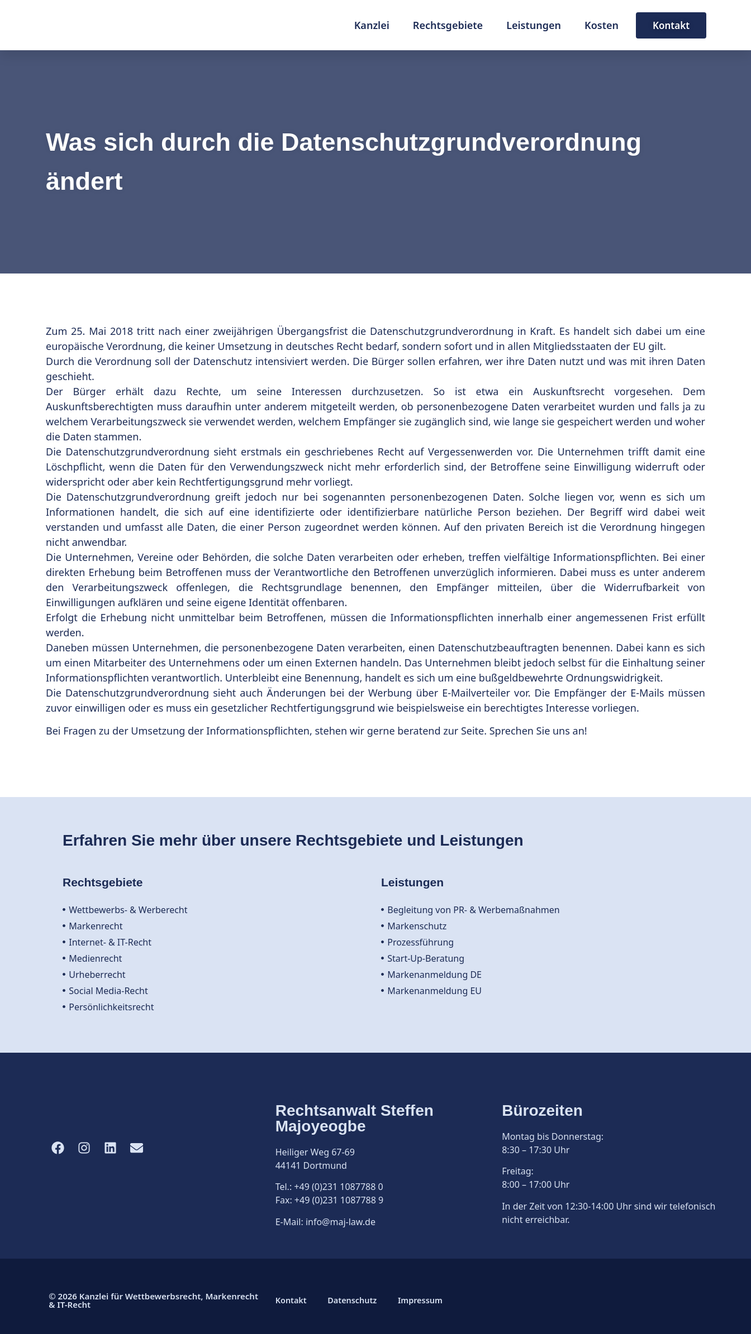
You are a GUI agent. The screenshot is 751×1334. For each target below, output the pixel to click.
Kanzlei (371, 25)
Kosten (601, 25)
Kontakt (291, 1300)
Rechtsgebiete (448, 25)
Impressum (427, 1300)
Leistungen (533, 25)
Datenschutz (356, 1300)
